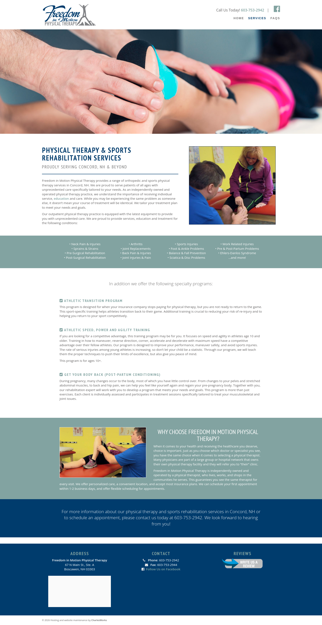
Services (257, 18)
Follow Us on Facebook (163, 569)
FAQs (275, 18)
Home (238, 18)
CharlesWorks (99, 620)
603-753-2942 (252, 10)
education (61, 198)
